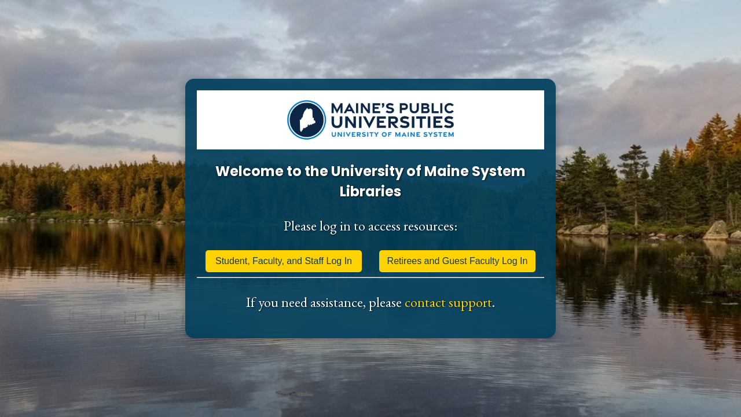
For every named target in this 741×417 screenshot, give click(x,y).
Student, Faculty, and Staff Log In (283, 261)
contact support (448, 302)
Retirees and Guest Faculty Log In (457, 261)
